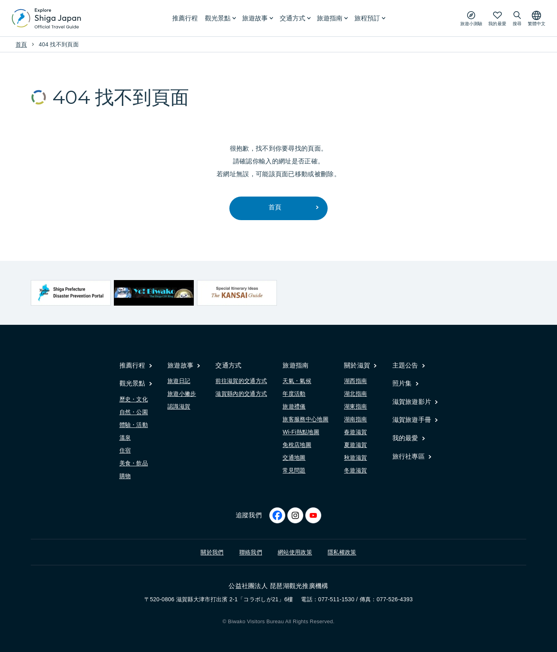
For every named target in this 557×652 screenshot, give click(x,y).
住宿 (125, 450)
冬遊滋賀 (355, 470)
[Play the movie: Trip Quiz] (471, 18)
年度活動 (293, 394)
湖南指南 (355, 419)
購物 (125, 476)
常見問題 (293, 470)
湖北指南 (355, 394)
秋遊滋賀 (355, 458)
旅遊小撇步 (181, 394)
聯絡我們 (250, 552)
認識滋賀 (178, 407)
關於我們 (212, 552)
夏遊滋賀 (355, 445)
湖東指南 (355, 407)
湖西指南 (355, 381)
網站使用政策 (295, 552)
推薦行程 (185, 18)
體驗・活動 (133, 424)
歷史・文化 (133, 399)
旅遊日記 (178, 381)
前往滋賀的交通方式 (241, 381)
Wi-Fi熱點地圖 (300, 432)
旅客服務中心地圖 (305, 419)
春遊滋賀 (355, 432)
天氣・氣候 (296, 381)
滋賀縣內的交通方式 (241, 394)
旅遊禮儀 (293, 407)
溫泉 (125, 437)
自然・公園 (133, 412)
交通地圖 (293, 458)
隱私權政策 (342, 552)
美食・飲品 (133, 463)
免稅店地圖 (296, 445)
